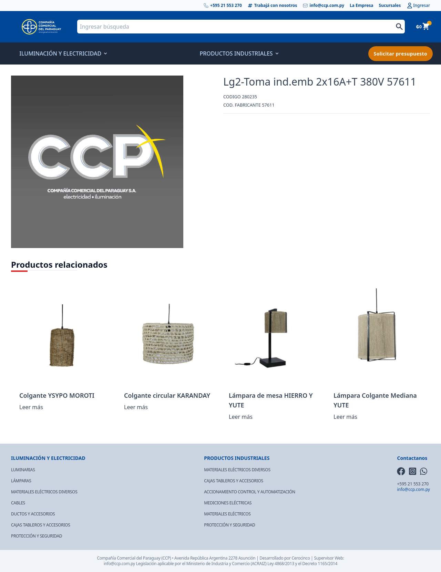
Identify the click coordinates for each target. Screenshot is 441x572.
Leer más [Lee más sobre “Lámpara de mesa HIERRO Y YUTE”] (241, 417)
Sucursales (390, 5)
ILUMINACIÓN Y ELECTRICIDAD (62, 53)
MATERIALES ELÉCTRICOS (227, 514)
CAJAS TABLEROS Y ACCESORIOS (40, 525)
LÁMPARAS (21, 481)
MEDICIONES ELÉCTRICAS (228, 503)
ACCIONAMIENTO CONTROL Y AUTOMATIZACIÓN (249, 492)
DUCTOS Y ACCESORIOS (33, 514)
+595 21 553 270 (222, 5)
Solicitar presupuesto (400, 53)
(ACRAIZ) (259, 563)
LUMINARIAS (23, 470)
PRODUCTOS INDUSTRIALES (238, 53)
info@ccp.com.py (323, 5)
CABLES (18, 503)
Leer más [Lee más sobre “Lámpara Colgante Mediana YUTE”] (345, 417)
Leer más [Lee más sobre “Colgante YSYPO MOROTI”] (31, 407)
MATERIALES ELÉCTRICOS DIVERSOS (44, 492)
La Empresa (361, 5)
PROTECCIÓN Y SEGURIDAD (36, 536)
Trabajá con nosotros (272, 5)
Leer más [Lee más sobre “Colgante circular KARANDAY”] (136, 407)
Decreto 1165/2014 (319, 563)
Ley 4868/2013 (280, 563)
